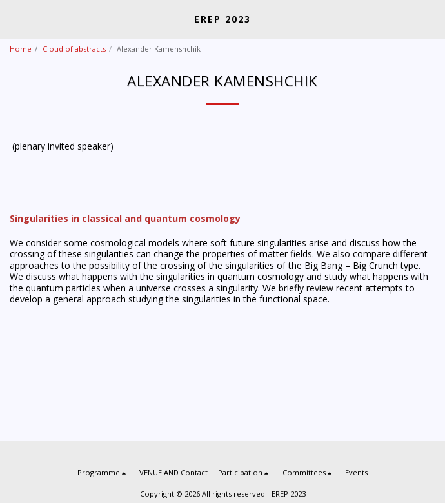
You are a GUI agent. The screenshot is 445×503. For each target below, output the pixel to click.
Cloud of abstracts (74, 49)
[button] (14, 18)
